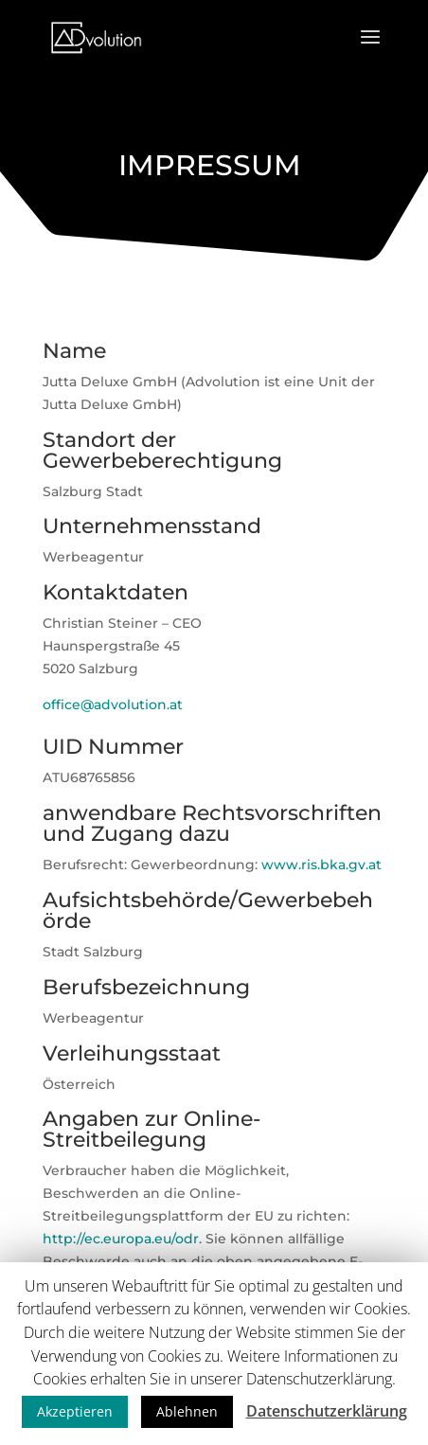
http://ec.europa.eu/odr (121, 1238)
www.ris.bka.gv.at (321, 864)
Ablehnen (187, 1411)
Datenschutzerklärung (326, 1410)
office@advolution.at (113, 704)
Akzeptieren (75, 1411)
